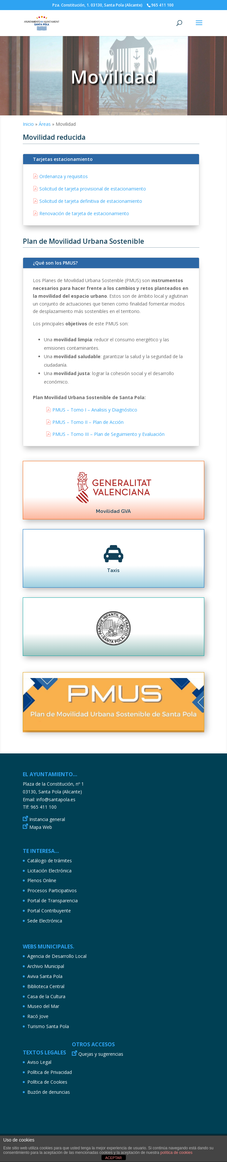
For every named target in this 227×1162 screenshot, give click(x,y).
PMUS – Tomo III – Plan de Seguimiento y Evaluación (108, 434)
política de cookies (176, 1152)
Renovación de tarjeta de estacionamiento (84, 213)
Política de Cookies (47, 1082)
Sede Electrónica (44, 921)
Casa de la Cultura (46, 996)
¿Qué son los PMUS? (55, 263)
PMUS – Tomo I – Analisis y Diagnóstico (94, 410)
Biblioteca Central (45, 986)
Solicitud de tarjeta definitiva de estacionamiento (90, 201)
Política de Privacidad (49, 1072)
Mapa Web (40, 827)
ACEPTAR (113, 1158)
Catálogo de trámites (49, 860)
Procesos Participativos (52, 890)
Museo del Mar (43, 1006)
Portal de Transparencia (52, 900)
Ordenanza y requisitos (63, 176)
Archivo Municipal (45, 966)
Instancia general (47, 819)
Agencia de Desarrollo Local (57, 956)
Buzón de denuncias (48, 1092)
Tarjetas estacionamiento (63, 159)
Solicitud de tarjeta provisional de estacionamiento (92, 189)
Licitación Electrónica (49, 871)
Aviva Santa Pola (44, 976)
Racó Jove (37, 1016)
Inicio (28, 124)
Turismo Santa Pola (48, 1026)
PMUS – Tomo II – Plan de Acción (88, 422)
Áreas (45, 124)
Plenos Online (41, 880)
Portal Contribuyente (49, 910)
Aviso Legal (39, 1062)
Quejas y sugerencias (100, 1054)
